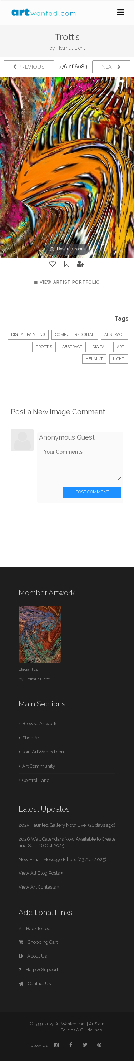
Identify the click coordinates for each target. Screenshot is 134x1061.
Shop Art (31, 737)
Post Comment (92, 491)
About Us (33, 956)
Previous (29, 67)
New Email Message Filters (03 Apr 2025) (62, 859)
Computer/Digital (74, 334)
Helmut (94, 359)
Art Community (38, 766)
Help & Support (38, 969)
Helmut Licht (70, 48)
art (120, 346)
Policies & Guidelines (81, 1029)
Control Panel (36, 780)
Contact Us (35, 983)
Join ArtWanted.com (44, 751)
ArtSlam (96, 1023)
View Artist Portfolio (67, 282)
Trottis (44, 346)
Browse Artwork (39, 723)
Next (111, 67)
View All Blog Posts (41, 873)
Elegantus (28, 669)
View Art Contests (39, 887)
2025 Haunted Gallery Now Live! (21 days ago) (67, 825)
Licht (118, 359)
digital (99, 346)
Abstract (114, 334)
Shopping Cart (38, 942)
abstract (72, 346)
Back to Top (34, 928)
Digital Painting (28, 334)
